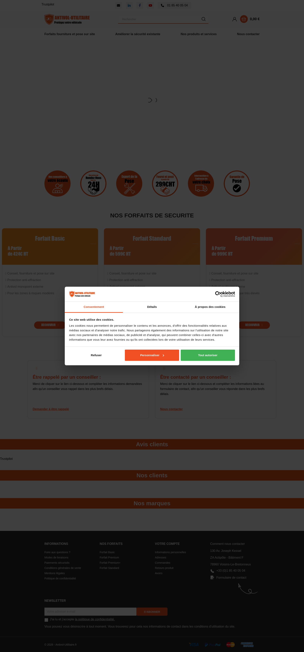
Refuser (96, 355)
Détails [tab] (152, 306)
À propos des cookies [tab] (210, 306)
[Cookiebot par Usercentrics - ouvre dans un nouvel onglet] (218, 294)
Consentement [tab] (94, 306)
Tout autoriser (208, 355)
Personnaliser (152, 355)
